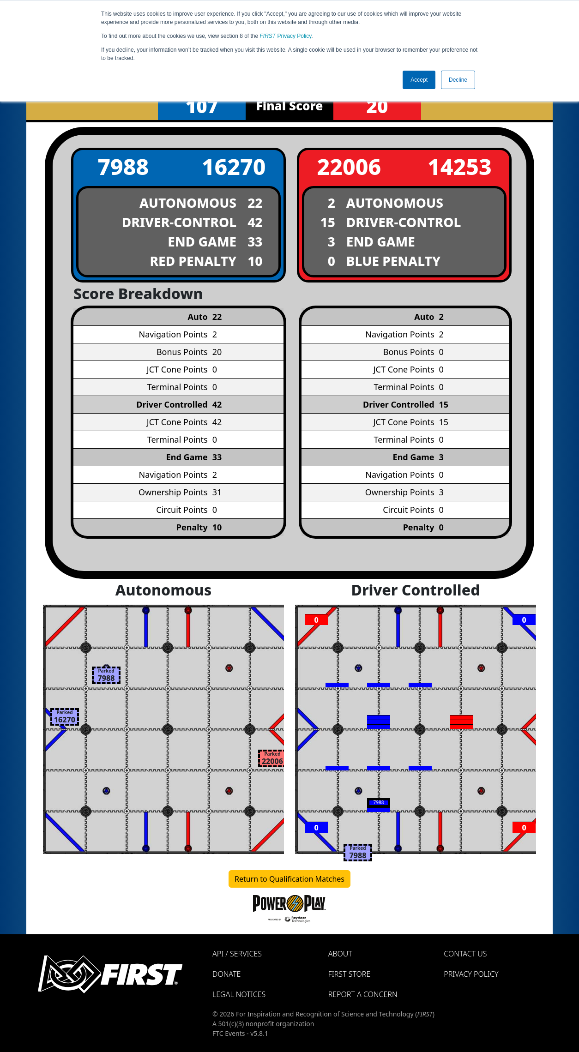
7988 (123, 166)
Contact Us (465, 954)
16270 (234, 166)
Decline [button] (458, 80)
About (340, 954)
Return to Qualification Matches (289, 879)
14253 (460, 166)
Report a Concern (363, 994)
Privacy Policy (286, 36)
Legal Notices (238, 994)
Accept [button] (419, 80)
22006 (349, 166)
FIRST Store (349, 974)
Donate (226, 974)
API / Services (237, 954)
